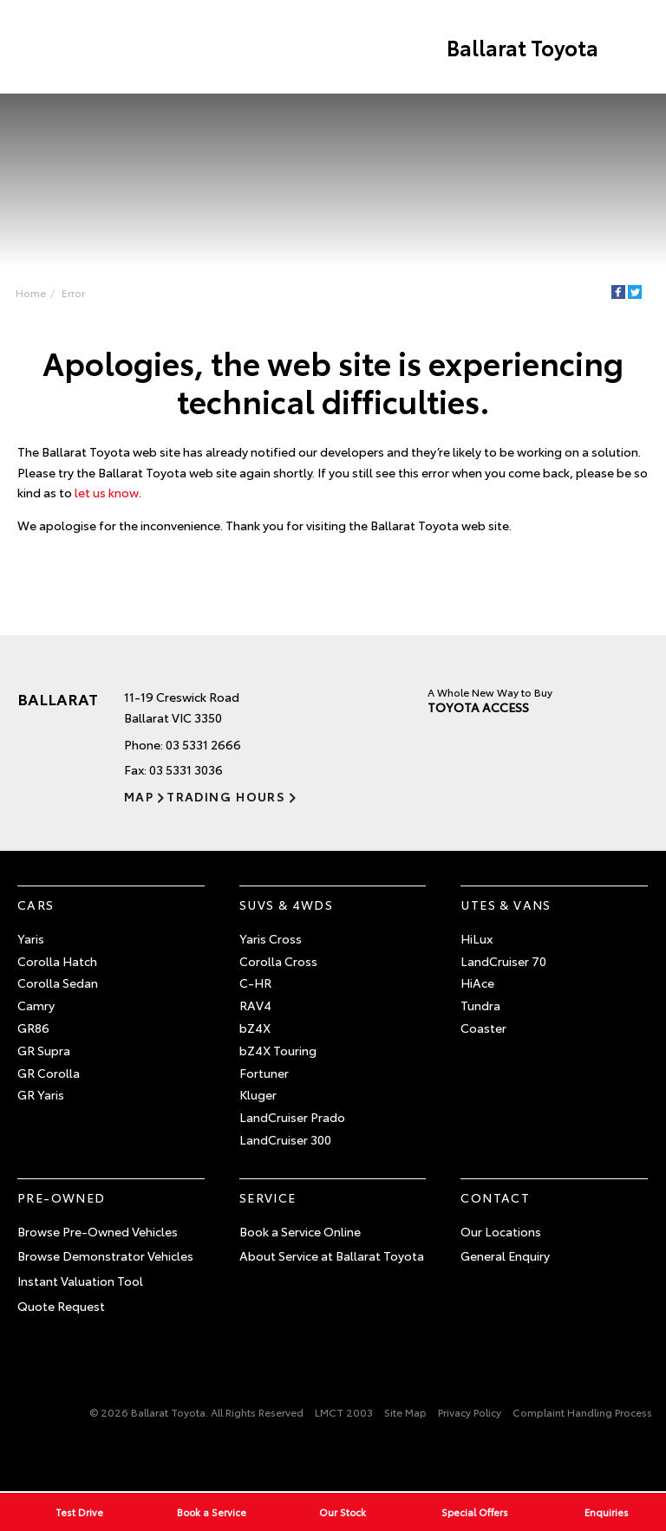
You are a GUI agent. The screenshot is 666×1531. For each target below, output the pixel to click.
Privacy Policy (469, 1411)
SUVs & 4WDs (286, 904)
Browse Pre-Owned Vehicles (97, 1231)
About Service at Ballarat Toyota (331, 1255)
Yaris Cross (270, 938)
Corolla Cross (278, 961)
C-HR (255, 982)
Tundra (480, 1005)
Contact (495, 1197)
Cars (36, 904)
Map (138, 796)
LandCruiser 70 (503, 961)
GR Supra (43, 1050)
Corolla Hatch (57, 961)
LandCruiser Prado (292, 1117)
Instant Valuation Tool (80, 1280)
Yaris (30, 938)
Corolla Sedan (57, 982)
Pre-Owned (61, 1197)
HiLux (476, 938)
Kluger (258, 1094)
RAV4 (255, 1005)
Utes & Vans (505, 904)
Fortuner (264, 1072)
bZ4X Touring (278, 1050)
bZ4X (255, 1027)
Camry (36, 1005)
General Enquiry (505, 1255)
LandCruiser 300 (285, 1139)
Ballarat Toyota (522, 46)
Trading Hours (225, 796)
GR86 (33, 1027)
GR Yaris (40, 1094)
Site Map (405, 1411)
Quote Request (61, 1305)
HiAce (477, 982)
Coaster (483, 1027)
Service (268, 1197)
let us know (107, 492)
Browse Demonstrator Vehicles (105, 1255)
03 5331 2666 (203, 744)
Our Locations (500, 1231)
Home (31, 292)
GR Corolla (48, 1072)
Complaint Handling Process (582, 1411)
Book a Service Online (300, 1231)
